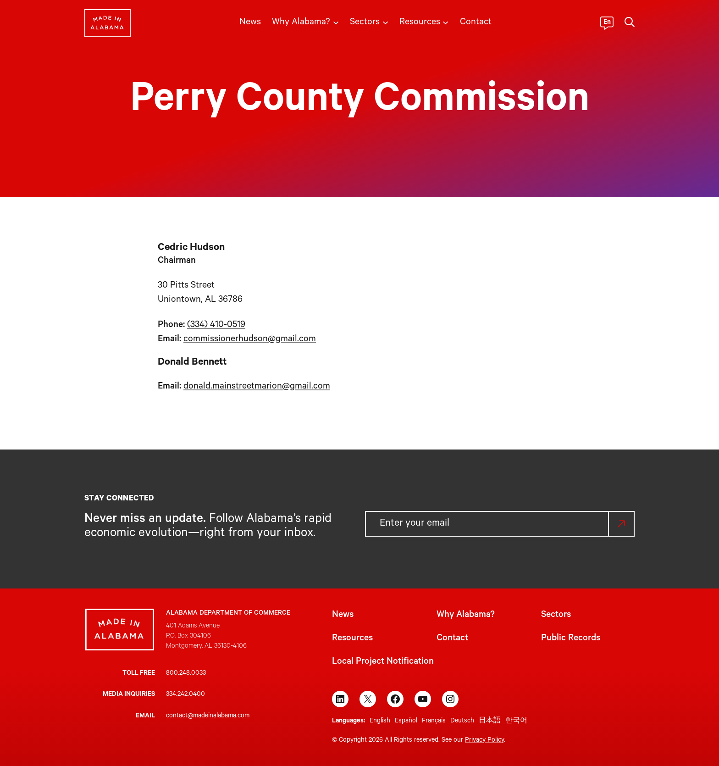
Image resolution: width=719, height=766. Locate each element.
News (343, 616)
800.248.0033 (186, 673)
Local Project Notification (383, 662)
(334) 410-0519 (216, 326)
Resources (352, 639)
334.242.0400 (185, 695)
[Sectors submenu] (385, 22)
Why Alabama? (466, 616)
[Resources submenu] (445, 22)
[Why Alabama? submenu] (336, 22)
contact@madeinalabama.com (207, 716)
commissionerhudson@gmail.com (249, 340)
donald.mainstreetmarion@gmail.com (256, 387)
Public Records (570, 639)
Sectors (556, 616)
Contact (452, 639)
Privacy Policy (484, 740)
